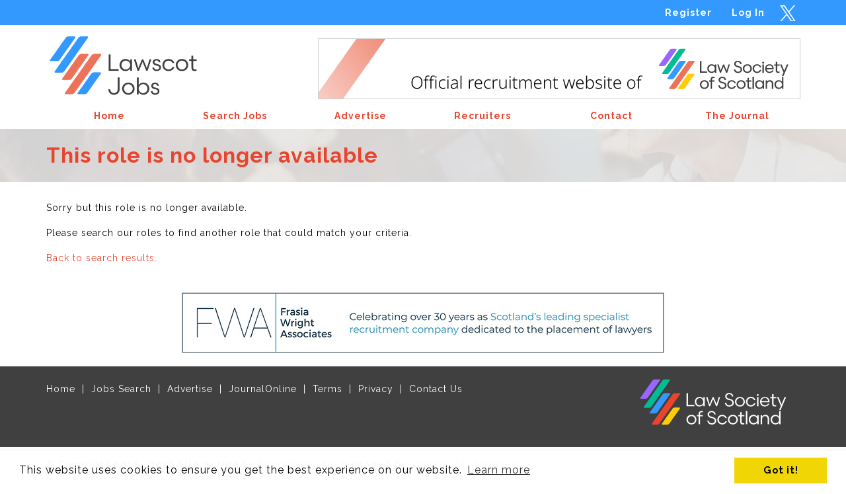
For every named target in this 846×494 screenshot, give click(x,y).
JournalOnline (263, 389)
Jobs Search (121, 389)
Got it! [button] (780, 469)
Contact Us (436, 389)
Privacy (375, 389)
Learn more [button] (498, 470)
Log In (748, 12)
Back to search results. (101, 258)
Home (60, 389)
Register (688, 12)
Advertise (190, 389)
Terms (327, 389)
